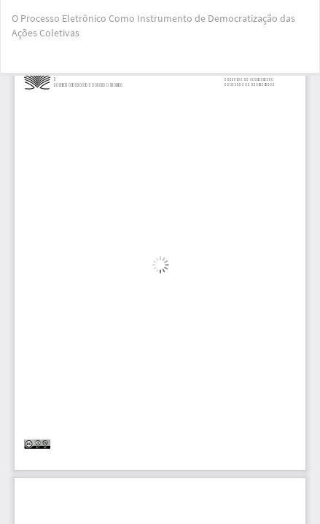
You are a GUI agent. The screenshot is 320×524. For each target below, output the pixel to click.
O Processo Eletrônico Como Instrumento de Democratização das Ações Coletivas (153, 25)
